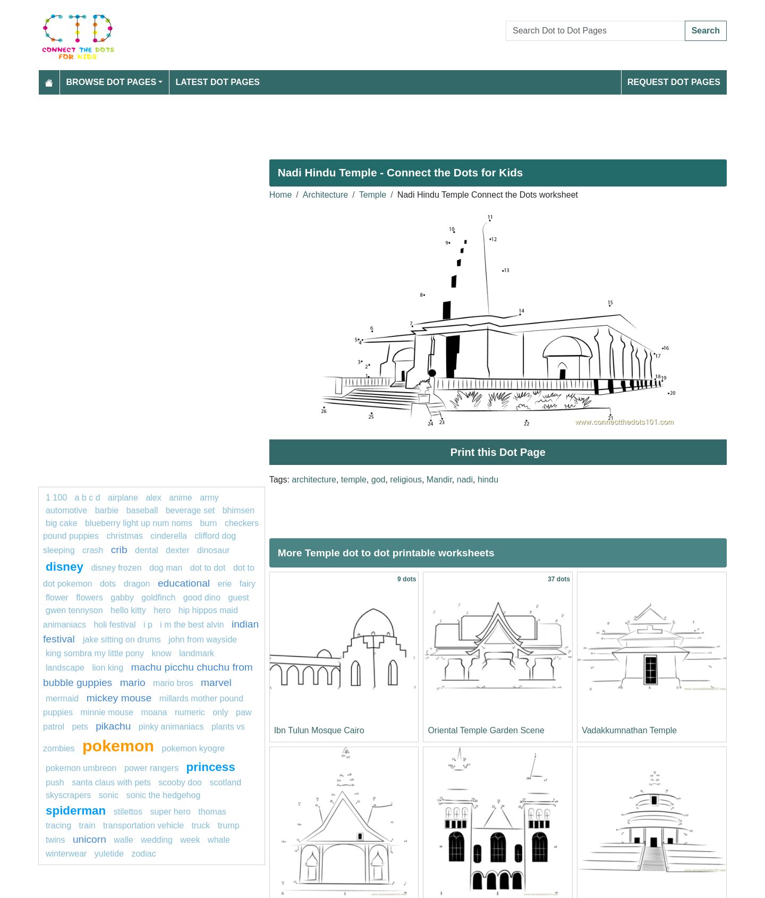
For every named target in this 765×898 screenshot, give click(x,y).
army (209, 497)
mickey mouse (119, 698)
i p (147, 624)
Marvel (216, 682)
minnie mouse (107, 712)
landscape (65, 667)
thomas (212, 811)
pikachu (113, 726)
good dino (201, 597)
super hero (170, 811)
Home (280, 194)
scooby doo (180, 782)
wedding (157, 839)
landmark (196, 653)
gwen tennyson (74, 610)
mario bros (173, 683)
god (378, 479)
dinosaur (213, 550)
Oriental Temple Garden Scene (486, 730)
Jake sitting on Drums (122, 639)
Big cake (62, 523)
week (190, 839)
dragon (137, 583)
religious (406, 479)
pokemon (118, 745)
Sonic (108, 795)
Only (220, 712)
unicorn (89, 839)
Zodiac (143, 853)
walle (123, 839)
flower (57, 597)
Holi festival (114, 624)
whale (219, 839)
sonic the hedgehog (163, 795)
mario (133, 682)
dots (108, 583)
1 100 (56, 497)
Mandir (439, 479)
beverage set (190, 510)
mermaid (62, 698)
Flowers (89, 597)
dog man (165, 567)
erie (225, 583)
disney (64, 566)
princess (210, 767)
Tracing (58, 825)
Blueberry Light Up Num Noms (138, 523)
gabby (122, 597)
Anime (180, 497)
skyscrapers (68, 795)
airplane (123, 497)
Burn (208, 523)
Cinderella (168, 535)
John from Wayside (202, 639)
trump (229, 825)
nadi (465, 479)
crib (119, 549)
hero (162, 610)
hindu (488, 479)
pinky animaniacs (171, 726)
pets (80, 726)
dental (146, 550)
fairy (248, 583)
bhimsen (238, 510)
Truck (201, 825)
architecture (314, 479)
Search (706, 30)
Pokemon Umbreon (81, 768)
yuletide (109, 853)
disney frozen (116, 567)
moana (154, 712)
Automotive (66, 510)
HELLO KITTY (128, 610)
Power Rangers (151, 768)
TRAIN (87, 825)
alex (153, 497)
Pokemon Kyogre (193, 748)
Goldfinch (158, 597)
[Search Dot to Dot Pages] (595, 31)
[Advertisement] (357, 123)
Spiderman (76, 810)
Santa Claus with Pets (111, 782)
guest (238, 597)
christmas (124, 535)
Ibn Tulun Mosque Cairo (319, 730)
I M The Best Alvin (192, 624)
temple (354, 479)
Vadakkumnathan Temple (629, 730)
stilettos (128, 811)
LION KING (107, 667)
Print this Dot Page (498, 452)
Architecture (325, 194)
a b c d (87, 497)
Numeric (190, 712)
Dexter (177, 550)
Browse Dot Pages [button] (111, 82)
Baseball (142, 510)
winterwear (66, 853)
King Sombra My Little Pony (95, 653)
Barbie (106, 510)
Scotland (225, 782)
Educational (184, 583)
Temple (373, 194)
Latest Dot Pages (218, 82)
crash (92, 550)
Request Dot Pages (673, 82)
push (55, 782)
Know (161, 653)
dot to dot (209, 567)
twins (55, 839)
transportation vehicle (143, 825)
